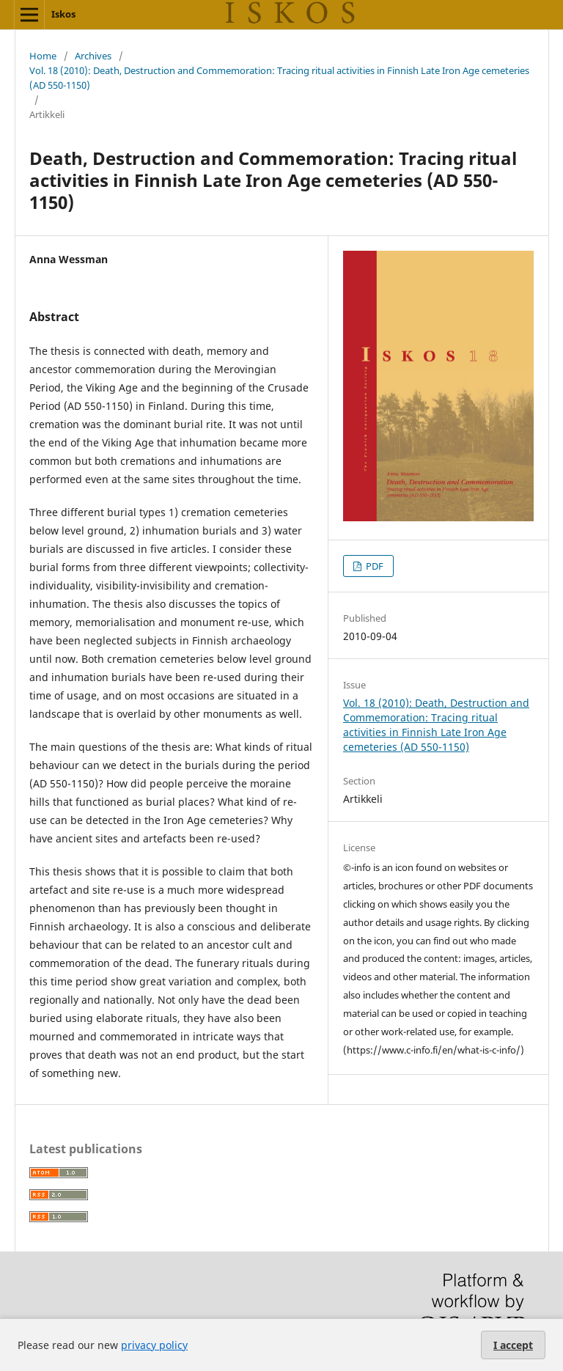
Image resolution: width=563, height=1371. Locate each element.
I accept (513, 1345)
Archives (93, 55)
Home (42, 55)
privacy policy (154, 1345)
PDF (373, 566)
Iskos (63, 14)
